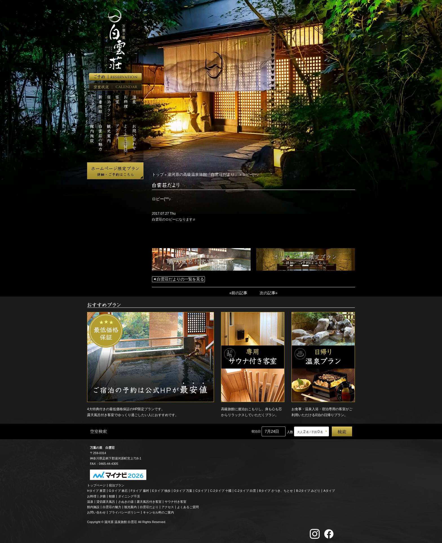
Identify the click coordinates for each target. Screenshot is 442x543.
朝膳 (112, 495)
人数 (290, 430)
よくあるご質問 (188, 505)
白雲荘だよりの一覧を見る (177, 279)
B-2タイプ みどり (308, 489)
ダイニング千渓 (129, 495)
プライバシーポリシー (124, 511)
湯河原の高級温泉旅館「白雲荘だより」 (196, 174)
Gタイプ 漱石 (118, 489)
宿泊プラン (116, 484)
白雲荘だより (149, 505)
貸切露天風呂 (105, 500)
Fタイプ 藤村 (140, 489)
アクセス (168, 505)
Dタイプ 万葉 (183, 489)
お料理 (91, 495)
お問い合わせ (96, 511)
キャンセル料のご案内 (158, 511)
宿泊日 (256, 430)
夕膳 (103, 495)
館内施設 (93, 505)
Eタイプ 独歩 (161, 489)
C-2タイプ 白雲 (245, 489)
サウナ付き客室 (175, 500)
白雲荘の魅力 (112, 505)
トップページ (96, 484)
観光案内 (130, 505)
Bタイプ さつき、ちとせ (276, 489)
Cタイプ (201, 489)
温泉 (90, 500)
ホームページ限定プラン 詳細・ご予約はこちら (115, 170)
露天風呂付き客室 (149, 500)
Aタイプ (329, 489)
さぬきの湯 (126, 500)
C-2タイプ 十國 (220, 489)
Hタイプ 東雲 (96, 489)
